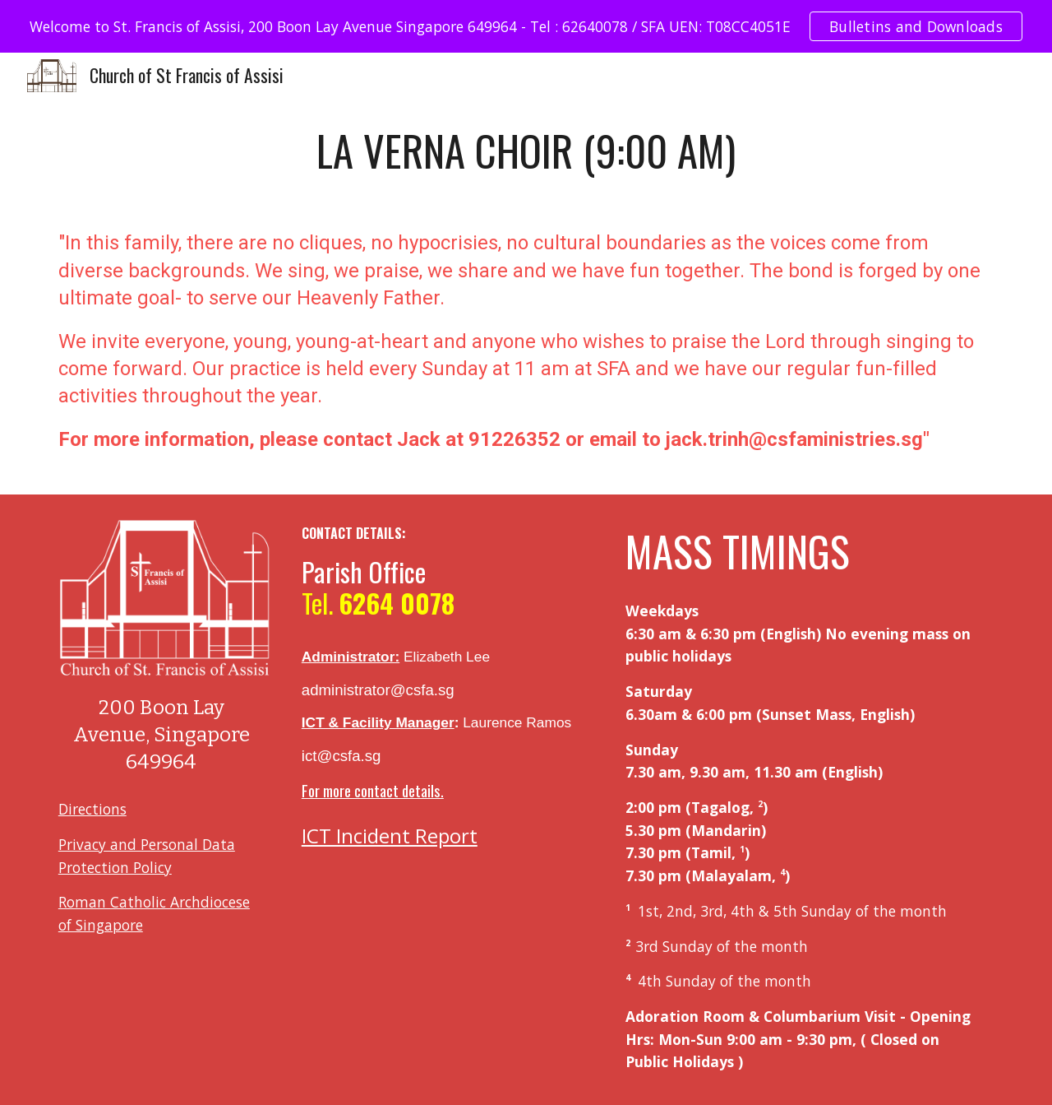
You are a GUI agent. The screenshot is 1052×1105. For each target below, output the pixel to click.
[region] (526, 26)
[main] (526, 150)
